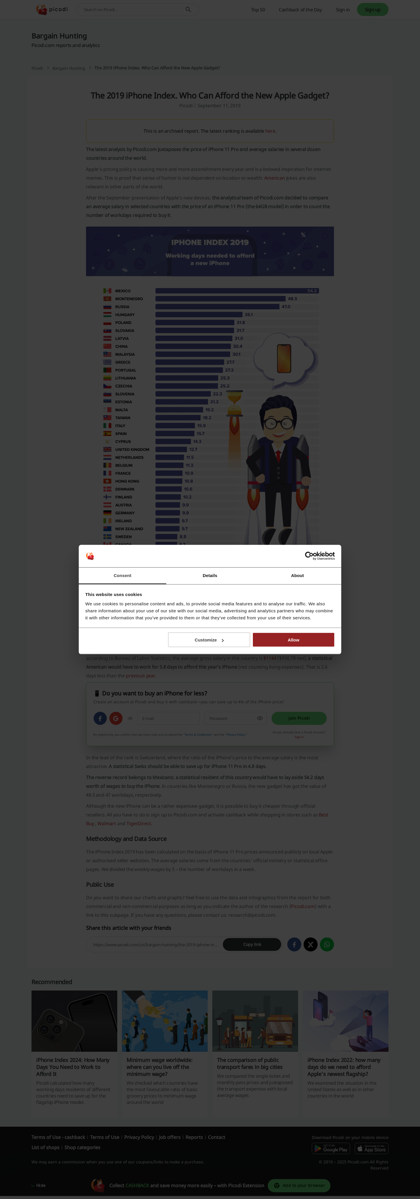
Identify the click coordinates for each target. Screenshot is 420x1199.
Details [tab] (210, 575)
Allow (293, 639)
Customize (209, 639)
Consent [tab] (123, 575)
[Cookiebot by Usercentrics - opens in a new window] (309, 556)
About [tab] (297, 575)
